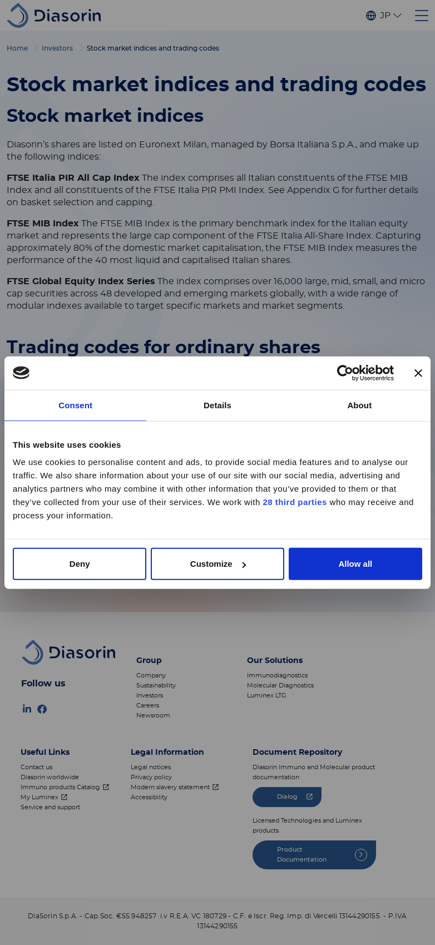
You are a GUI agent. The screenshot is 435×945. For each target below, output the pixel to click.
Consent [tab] (75, 404)
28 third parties (295, 502)
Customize (218, 563)
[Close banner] (418, 373)
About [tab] (359, 404)
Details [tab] (217, 404)
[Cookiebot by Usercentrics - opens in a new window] (345, 372)
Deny (80, 563)
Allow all (355, 563)
